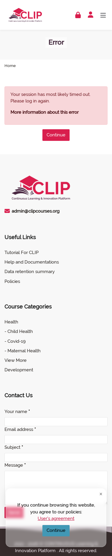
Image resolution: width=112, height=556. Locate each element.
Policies (12, 281)
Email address (20, 429)
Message (15, 465)
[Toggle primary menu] (103, 14)
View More (15, 360)
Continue (56, 135)
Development (18, 370)
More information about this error (44, 112)
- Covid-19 (15, 341)
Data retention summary (29, 271)
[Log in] (77, 15)
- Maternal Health (22, 350)
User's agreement (56, 518)
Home (10, 66)
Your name (17, 411)
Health (11, 322)
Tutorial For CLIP (21, 252)
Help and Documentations (31, 262)
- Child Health (18, 331)
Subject (13, 447)
